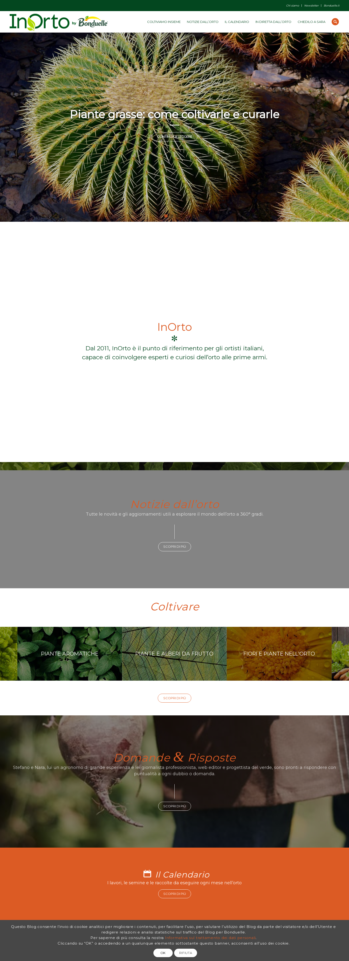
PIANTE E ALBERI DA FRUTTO (195, 654)
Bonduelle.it (331, 5)
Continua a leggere (174, 136)
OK (163, 953)
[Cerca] (335, 22)
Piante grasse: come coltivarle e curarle (174, 114)
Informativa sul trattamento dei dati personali (210, 937)
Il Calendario (182, 875)
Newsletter (311, 5)
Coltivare (174, 606)
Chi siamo (292, 5)
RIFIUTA (185, 953)
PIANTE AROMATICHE (90, 654)
